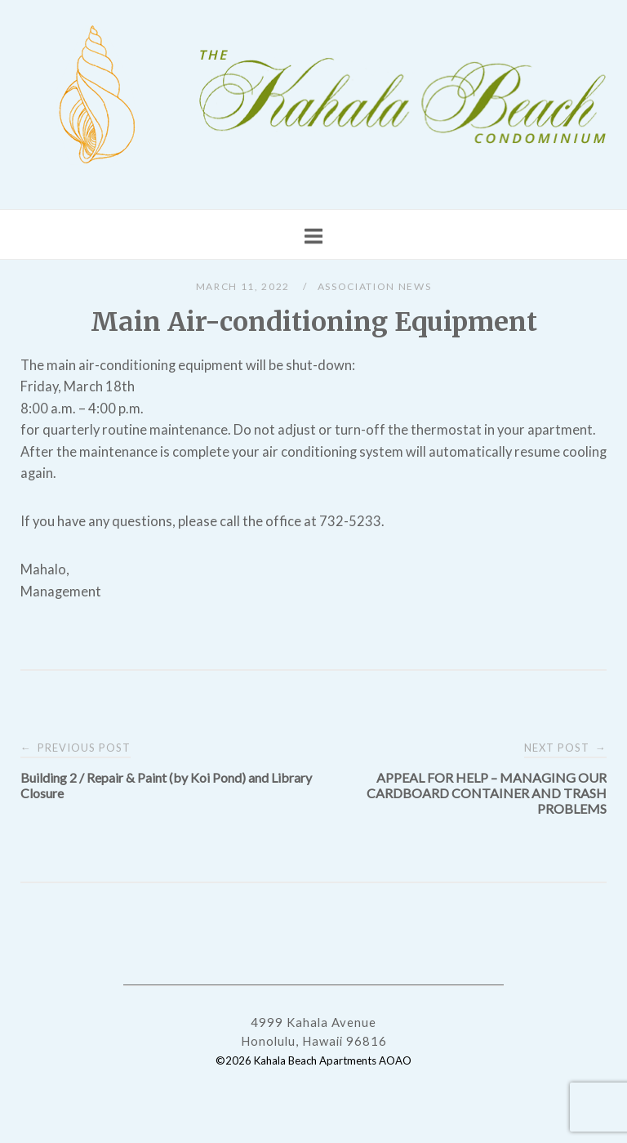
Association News (374, 286)
